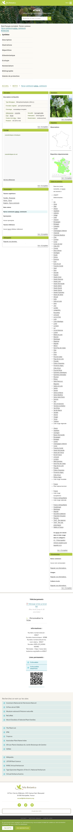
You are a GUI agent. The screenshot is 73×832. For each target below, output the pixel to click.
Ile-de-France (57, 454)
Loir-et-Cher (57, 317)
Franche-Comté (58, 266)
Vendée (55, 412)
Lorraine (56, 326)
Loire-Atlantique (58, 321)
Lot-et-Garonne (58, 330)
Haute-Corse (57, 277)
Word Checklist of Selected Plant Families (20, 720)
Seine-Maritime (58, 395)
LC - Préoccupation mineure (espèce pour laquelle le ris (60, 542)
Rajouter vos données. (10, 241)
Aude (55, 217)
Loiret (55, 323)
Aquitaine (56, 211)
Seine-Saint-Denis (59, 397)
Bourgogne (56, 222)
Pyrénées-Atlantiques (60, 372)
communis (9, 28)
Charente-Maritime (59, 235)
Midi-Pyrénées (57, 461)
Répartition (6, 50)
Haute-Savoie (57, 288)
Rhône (55, 379)
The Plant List (10, 728)
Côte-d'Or (56, 246)
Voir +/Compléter (43, 127)
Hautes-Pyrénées (58, 292)
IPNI (6, 732)
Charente (56, 233)
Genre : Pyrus (7, 200)
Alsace (55, 208)
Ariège (55, 215)
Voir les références (9, 179)
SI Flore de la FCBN (12, 707)
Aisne (55, 204)
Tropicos (8, 736)
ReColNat (8, 716)
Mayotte (55, 343)
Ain (54, 202)
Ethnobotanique (8, 55)
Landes (55, 308)
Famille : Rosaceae (9, 198)
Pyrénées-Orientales (59, 374)
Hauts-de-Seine (58, 294)
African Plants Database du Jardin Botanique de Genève (25, 745)
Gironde (55, 272)
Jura (54, 305)
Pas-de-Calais (57, 356)
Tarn (54, 401)
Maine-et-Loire (57, 334)
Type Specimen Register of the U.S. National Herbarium (24, 770)
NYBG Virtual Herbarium (14, 766)
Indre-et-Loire (57, 301)
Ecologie (5, 61)
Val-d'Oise (56, 408)
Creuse (55, 248)
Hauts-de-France (58, 452)
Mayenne (56, 341)
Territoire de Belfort (59, 406)
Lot (54, 328)
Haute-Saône (57, 286)
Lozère (55, 332)
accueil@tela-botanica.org (25, 798)
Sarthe (55, 388)
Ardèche (56, 213)
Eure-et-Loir (57, 264)
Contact (23, 818)
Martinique (56, 339)
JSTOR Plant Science (12, 761)
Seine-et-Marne (58, 392)
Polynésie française (59, 516)
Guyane (55, 275)
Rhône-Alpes (57, 477)
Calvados (56, 226)
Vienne (55, 414)
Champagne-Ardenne (60, 230)
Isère (55, 303)
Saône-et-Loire (58, 386)
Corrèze (55, 239)
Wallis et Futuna (58, 527)
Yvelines (56, 421)
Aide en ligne (47, 818)
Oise (54, 350)
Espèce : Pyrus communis (11, 203)
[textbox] (35, 18)
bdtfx (15, 86)
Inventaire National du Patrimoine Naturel (20, 703)
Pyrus (3, 28)
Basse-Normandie (59, 435)
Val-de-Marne (57, 410)
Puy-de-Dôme (57, 370)
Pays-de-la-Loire (58, 359)
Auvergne (56, 432)
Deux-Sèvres (57, 250)
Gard (55, 268)
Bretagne (56, 224)
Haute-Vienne (57, 290)
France (55, 484)
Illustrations (7, 45)
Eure (54, 261)
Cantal (55, 228)
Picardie (56, 361)
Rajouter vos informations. (58, 568)
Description (7, 40)
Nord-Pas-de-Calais (59, 348)
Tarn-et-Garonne (58, 403)
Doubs (55, 255)
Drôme (55, 257)
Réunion (56, 377)
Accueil (5, 86)
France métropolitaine (60, 498)
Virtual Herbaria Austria (13, 774)
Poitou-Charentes (58, 363)
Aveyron (56, 219)
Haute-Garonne (58, 279)
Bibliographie (7, 71)
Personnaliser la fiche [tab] (35, 619)
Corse (55, 241)
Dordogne (56, 252)
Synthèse (5, 35)
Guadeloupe (57, 507)
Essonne (56, 259)
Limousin (56, 315)
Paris (55, 354)
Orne (55, 352)
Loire (55, 319)
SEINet (7, 749)
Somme (55, 399)
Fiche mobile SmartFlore (33, 667)
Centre (55, 441)
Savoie (55, 390)
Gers (55, 270)
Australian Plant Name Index (15, 741)
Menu (69, 3)
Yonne (55, 419)
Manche (55, 337)
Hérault (55, 297)
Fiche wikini (33, 662)
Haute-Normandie (58, 283)
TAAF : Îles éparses (59, 520)
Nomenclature (7, 66)
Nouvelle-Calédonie (59, 513)
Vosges (55, 417)
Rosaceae (5, 31)
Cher (55, 237)
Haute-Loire (57, 281)
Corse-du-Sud (57, 244)
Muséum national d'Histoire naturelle (18, 711)
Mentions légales (35, 818)
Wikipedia (8, 757)
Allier (55, 206)
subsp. (15, 28)
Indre (55, 299)
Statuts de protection (10, 76)
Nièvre (55, 345)
